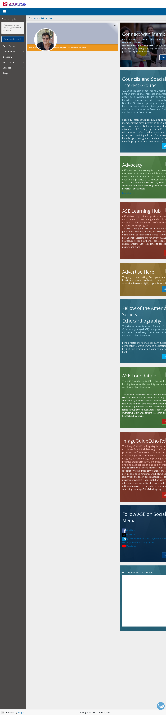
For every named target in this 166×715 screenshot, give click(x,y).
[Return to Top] (2, 712)
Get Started (149, 66)
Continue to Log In (13, 39)
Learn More (152, 164)
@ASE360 (118, 590)
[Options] (104, 25)
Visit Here (153, 277)
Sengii (21, 712)
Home (35, 18)
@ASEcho (118, 586)
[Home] (29, 18)
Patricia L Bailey (47, 18)
